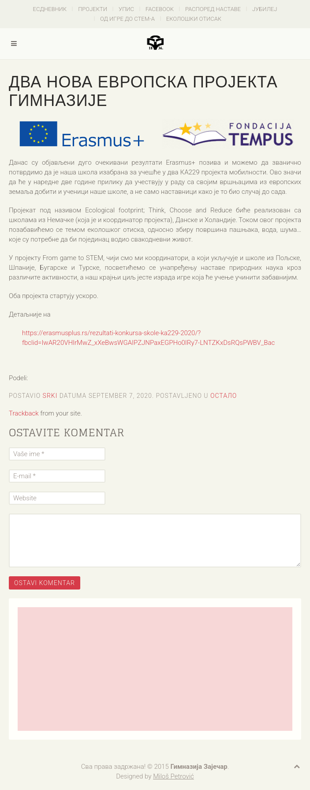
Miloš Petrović (173, 776)
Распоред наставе (213, 9)
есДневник (50, 9)
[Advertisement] (155, 669)
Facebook (160, 9)
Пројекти (92, 9)
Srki (50, 395)
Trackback (24, 413)
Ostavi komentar (44, 582)
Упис (126, 9)
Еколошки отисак (193, 18)
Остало (223, 395)
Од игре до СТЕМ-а (127, 18)
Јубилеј (264, 9)
